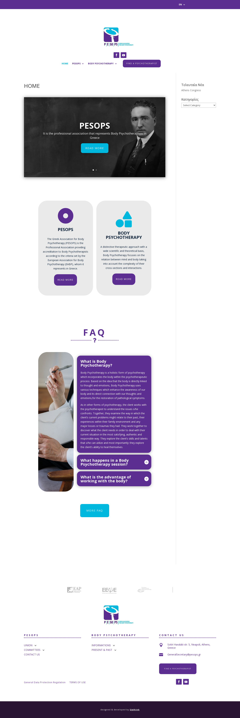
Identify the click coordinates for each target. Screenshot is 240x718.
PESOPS (76, 63)
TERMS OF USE (78, 682)
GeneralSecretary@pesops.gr (184, 654)
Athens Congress (191, 90)
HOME (65, 63)
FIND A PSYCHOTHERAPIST (141, 63)
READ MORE (94, 154)
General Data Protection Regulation (45, 682)
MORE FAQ (94, 510)
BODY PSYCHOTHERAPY (101, 63)
